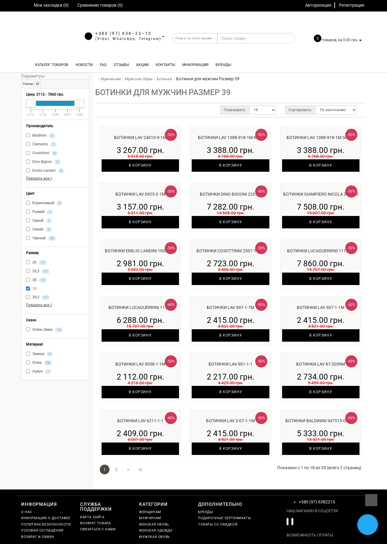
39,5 (38, 297)
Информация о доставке (45, 518)
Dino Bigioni (43, 162)
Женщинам (150, 512)
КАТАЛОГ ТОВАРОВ (50, 65)
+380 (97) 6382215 (317, 501)
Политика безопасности (46, 524)
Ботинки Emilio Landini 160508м (140, 250)
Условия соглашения (42, 530)
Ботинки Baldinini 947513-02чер (320, 420)
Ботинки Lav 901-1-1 (230, 364)
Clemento (41, 144)
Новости (84, 65)
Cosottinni (42, 153)
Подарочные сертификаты (224, 518)
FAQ (103, 65)
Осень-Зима (44, 329)
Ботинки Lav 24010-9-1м (140, 137)
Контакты (165, 65)
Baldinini (40, 135)
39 (37, 83)
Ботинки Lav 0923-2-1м (140, 194)
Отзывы (121, 65)
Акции (142, 65)
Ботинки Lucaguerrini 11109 (140, 307)
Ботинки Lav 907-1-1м (320, 307)
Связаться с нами (98, 529)
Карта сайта (92, 517)
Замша (39, 354)
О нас (26, 512)
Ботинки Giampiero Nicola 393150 (320, 194)
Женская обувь (154, 524)
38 (36, 280)
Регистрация (351, 5)
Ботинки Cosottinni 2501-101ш (231, 250)
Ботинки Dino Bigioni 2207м (230, 194)
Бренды (223, 65)
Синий (39, 229)
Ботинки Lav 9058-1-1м (140, 364)
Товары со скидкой (217, 524)
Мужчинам (150, 518)
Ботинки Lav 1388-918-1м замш (321, 137)
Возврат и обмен (37, 537)
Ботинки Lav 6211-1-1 (140, 420)
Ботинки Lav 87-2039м (320, 364)
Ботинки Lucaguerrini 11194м (320, 250)
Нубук (38, 371)
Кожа (39, 362)
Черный (41, 238)
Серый (39, 220)
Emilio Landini (45, 170)
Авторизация (318, 5)
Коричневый (44, 203)
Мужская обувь (154, 537)
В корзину (140, 165)
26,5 (38, 271)
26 (36, 262)
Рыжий (39, 212)
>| (139, 469)
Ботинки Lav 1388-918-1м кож (230, 137)
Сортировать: (300, 110)
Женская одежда (155, 530)
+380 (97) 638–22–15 (123, 33)
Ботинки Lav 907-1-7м (230, 307)
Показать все (39, 178)
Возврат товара (95, 523)
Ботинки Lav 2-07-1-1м (230, 420)
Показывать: (235, 110)
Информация (195, 65)
